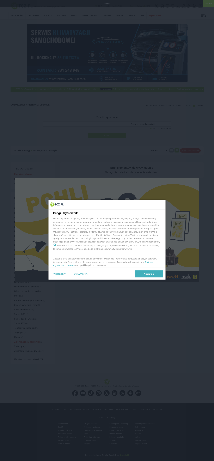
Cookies (71, 265)
